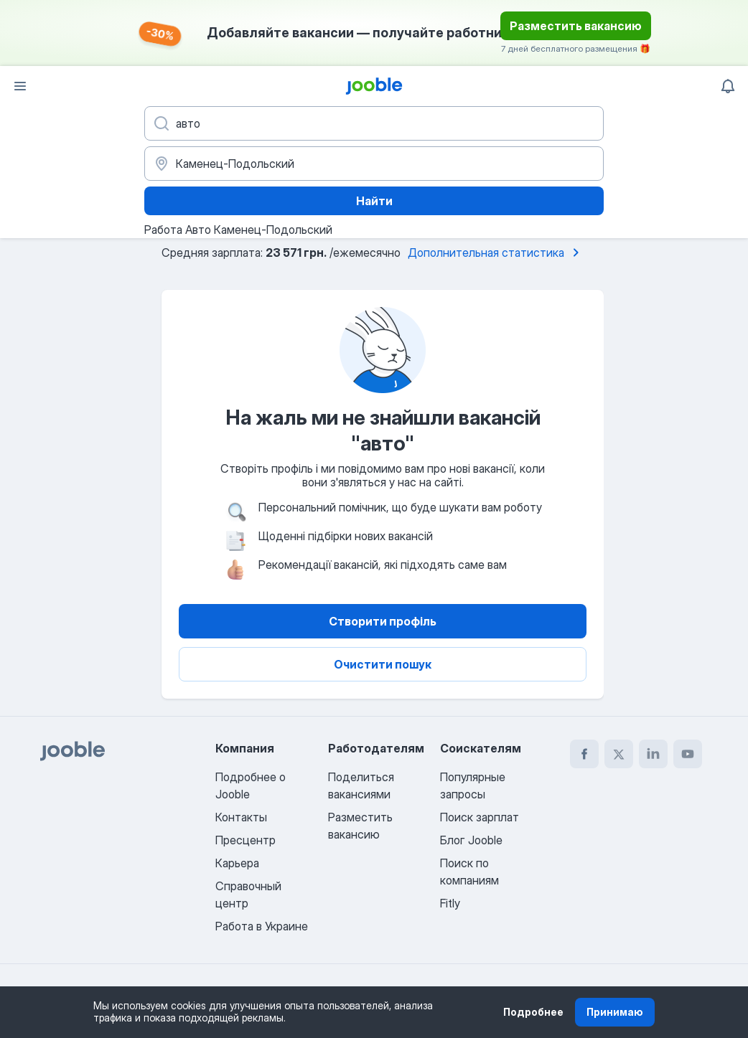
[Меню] (20, 86)
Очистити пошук (382, 664)
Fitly (450, 903)
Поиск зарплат (479, 817)
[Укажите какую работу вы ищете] (374, 123)
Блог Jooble (471, 840)
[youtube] (687, 754)
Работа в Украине (261, 926)
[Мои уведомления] (728, 86)
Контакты (241, 817)
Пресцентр (245, 840)
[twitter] (618, 754)
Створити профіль (382, 621)
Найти (374, 201)
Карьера (237, 863)
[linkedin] (653, 754)
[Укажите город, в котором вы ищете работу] (374, 163)
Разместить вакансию (576, 26)
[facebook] (584, 754)
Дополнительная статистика (496, 252)
